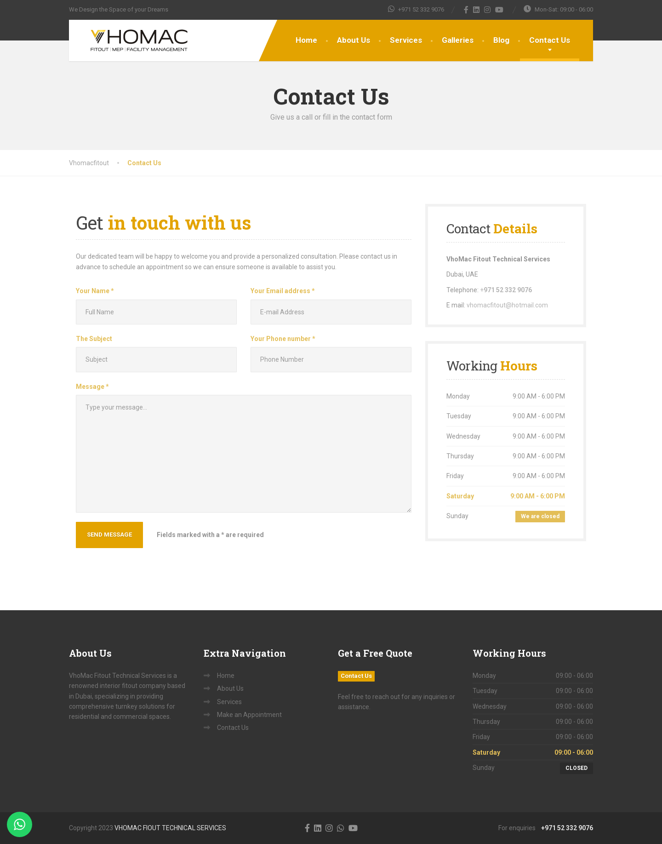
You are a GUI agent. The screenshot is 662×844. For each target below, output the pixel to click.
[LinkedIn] (476, 9)
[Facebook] (466, 9)
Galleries (458, 40)
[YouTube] (499, 9)
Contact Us (549, 40)
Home (306, 40)
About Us (353, 40)
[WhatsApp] (341, 827)
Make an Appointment (249, 714)
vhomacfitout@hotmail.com (507, 305)
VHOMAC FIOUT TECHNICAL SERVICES (170, 828)
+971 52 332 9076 (565, 828)
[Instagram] (487, 9)
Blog (501, 40)
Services (406, 40)
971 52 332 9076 (508, 290)
